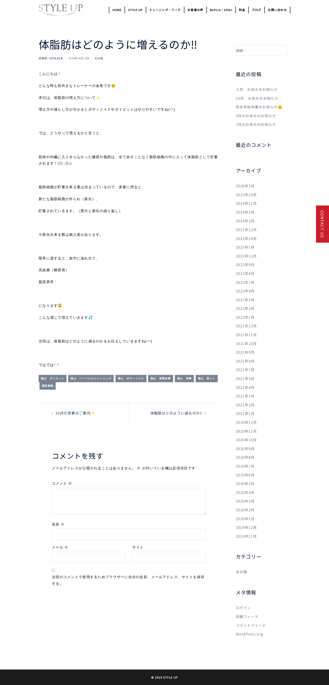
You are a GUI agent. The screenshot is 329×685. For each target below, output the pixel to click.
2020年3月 (245, 501)
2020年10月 (246, 439)
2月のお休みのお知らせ (256, 124)
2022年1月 (245, 317)
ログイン (243, 607)
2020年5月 (245, 483)
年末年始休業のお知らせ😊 (259, 106)
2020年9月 (245, 448)
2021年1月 (245, 413)
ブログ (256, 10)
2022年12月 (246, 256)
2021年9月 (245, 352)
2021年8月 (245, 361)
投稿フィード (247, 616)
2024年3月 (245, 212)
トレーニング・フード (165, 10)
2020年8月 (245, 457)
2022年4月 (245, 291)
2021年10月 (246, 343)
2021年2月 (245, 404)
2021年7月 (245, 369)
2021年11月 (246, 334)
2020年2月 (245, 509)
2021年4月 (245, 387)
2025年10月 (246, 194)
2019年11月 (246, 536)
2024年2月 (245, 220)
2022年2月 (245, 308)
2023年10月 (246, 238)
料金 (242, 10)
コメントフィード (251, 625)
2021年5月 (245, 378)
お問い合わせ (277, 10)
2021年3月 (245, 396)
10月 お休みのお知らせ (257, 98)
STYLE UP (135, 10)
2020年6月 (245, 475)
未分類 (241, 571)
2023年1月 (245, 247)
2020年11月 (246, 431)
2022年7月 (245, 282)
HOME (116, 10)
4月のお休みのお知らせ (256, 115)
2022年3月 (245, 299)
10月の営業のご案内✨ (75, 413)
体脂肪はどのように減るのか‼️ (176, 413)
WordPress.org (249, 634)
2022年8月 (245, 273)
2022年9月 (245, 264)
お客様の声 (195, 10)
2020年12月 (246, 422)
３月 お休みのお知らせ (257, 89)
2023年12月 (246, 229)
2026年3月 (245, 185)
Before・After (221, 10)
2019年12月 (246, 527)
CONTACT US (322, 224)
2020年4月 (245, 492)
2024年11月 (246, 203)
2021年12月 (246, 325)
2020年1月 (245, 518)
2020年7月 (245, 466)
